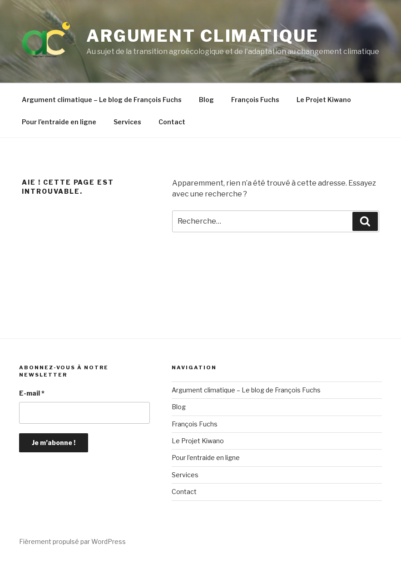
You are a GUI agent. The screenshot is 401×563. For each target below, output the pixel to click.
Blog (206, 99)
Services (127, 122)
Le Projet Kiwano (324, 99)
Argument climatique (202, 36)
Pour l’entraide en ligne (59, 122)
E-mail (32, 393)
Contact (171, 122)
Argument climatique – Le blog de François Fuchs (102, 99)
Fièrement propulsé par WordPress (72, 541)
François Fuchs (255, 99)
